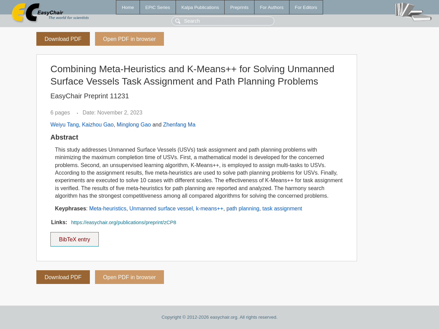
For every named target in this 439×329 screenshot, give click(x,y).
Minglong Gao (134, 125)
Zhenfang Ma (179, 125)
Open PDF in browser (129, 39)
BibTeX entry (74, 237)
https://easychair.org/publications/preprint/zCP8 (123, 222)
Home (128, 7)
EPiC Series (157, 7)
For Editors (306, 7)
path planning (242, 208)
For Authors (272, 7)
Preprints (239, 7)
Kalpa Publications (200, 7)
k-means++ (209, 208)
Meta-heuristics (107, 208)
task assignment (282, 208)
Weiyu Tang (64, 125)
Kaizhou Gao (98, 125)
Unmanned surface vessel (161, 208)
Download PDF (63, 39)
